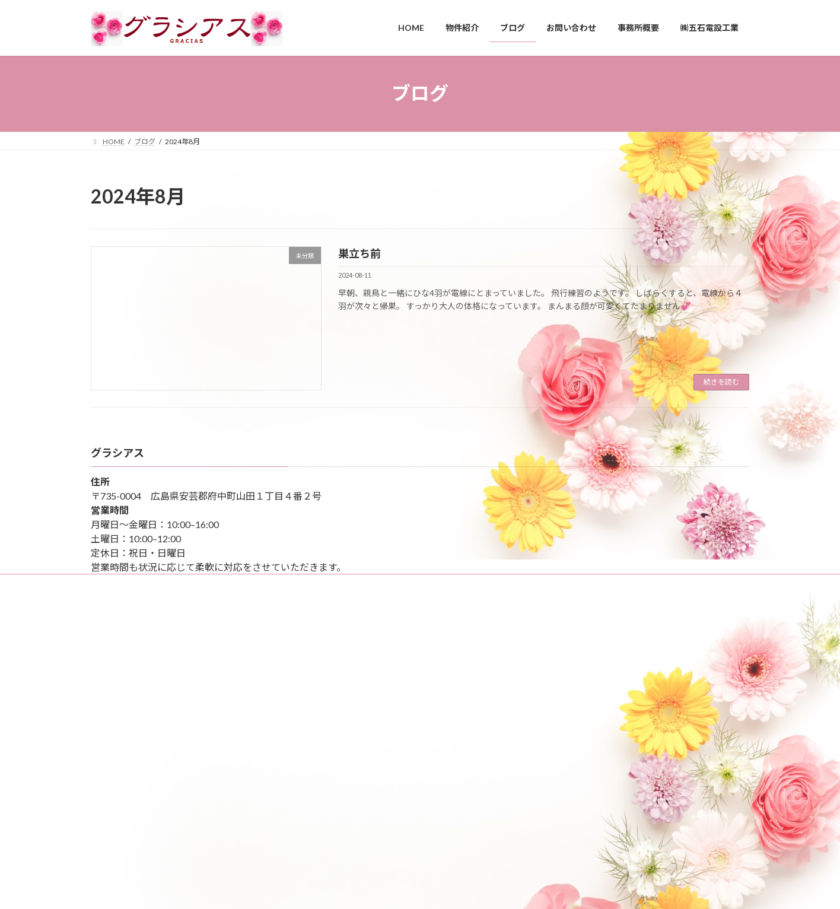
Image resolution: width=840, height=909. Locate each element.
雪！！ (337, 741)
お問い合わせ (119, 696)
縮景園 (337, 703)
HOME (109, 634)
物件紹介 (112, 737)
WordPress (356, 887)
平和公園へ (344, 665)
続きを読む (721, 381)
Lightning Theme (417, 887)
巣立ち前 (359, 253)
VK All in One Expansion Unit (496, 887)
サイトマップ (123, 584)
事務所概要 (115, 655)
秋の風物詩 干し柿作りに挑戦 (377, 779)
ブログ (108, 675)
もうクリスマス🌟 (356, 817)
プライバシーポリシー (133, 717)
